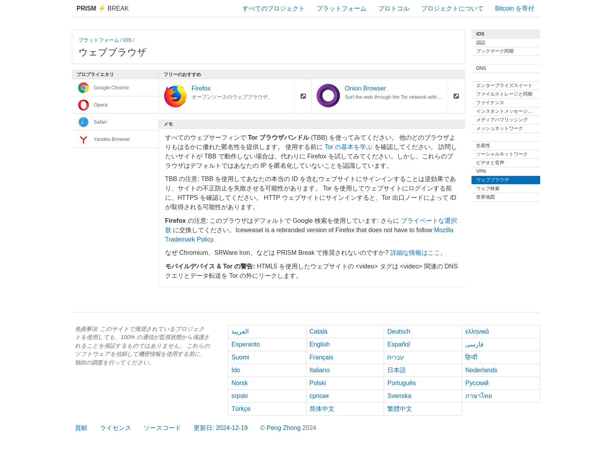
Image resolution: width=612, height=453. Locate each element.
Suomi (240, 357)
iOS (127, 40)
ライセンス (115, 428)
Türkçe (241, 408)
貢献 (81, 428)
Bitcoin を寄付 (514, 8)
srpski (239, 396)
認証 (481, 42)
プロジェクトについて (452, 8)
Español (398, 344)
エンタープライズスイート (504, 85)
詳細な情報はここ (415, 252)
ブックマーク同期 (495, 51)
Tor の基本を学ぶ (349, 147)
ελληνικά (477, 331)
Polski (318, 383)
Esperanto (245, 344)
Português (401, 383)
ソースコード (162, 428)
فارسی (474, 344)
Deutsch (398, 331)
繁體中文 (399, 408)
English (320, 344)
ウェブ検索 (488, 188)
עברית (395, 357)
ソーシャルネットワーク (502, 154)
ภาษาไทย (478, 396)
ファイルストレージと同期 (504, 94)
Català (318, 331)
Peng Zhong (284, 428)
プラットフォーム (341, 8)
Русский (476, 383)
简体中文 (322, 408)
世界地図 (485, 197)
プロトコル (393, 8)
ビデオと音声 (490, 162)
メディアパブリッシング (502, 120)
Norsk (239, 383)
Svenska (399, 396)
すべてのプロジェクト (273, 8)
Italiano (320, 370)
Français (321, 357)
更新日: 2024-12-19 (221, 428)
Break (102, 8)
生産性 (483, 145)
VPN (481, 171)
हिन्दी (471, 357)
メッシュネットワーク (499, 128)
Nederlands (481, 370)
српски (319, 396)
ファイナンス (490, 102)
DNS (481, 68)
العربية (240, 331)
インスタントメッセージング (506, 111)
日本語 (396, 370)
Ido (235, 370)
